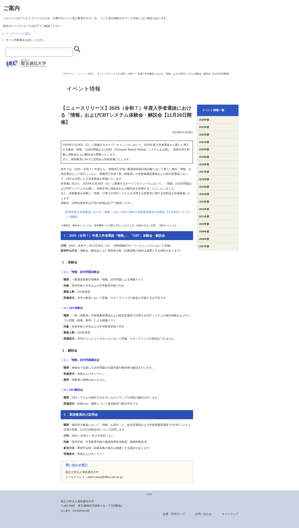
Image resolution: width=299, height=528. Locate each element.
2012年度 (204, 209)
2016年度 (204, 179)
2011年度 (204, 216)
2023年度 (204, 127)
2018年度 (204, 164)
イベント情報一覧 (213, 110)
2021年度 (204, 142)
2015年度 (204, 186)
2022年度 (204, 134)
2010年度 (204, 224)
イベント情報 (85, 73)
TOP (149, 494)
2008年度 (204, 239)
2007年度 (204, 246)
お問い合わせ (203, 514)
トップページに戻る (18, 33)
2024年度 (204, 119)
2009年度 (204, 231)
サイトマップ (230, 514)
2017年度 (204, 171)
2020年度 (204, 149)
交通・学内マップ (174, 514)
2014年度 (204, 194)
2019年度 (204, 157)
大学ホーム (69, 73)
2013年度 (204, 201)
